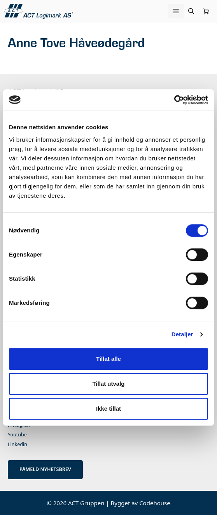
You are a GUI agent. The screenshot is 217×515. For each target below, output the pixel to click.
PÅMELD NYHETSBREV (45, 469)
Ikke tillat (108, 408)
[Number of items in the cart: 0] (206, 11)
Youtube (17, 434)
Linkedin (17, 444)
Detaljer (182, 334)
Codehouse (154, 503)
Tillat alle (108, 358)
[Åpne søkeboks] (191, 11)
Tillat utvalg (108, 383)
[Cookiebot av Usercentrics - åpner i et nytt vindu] (174, 100)
